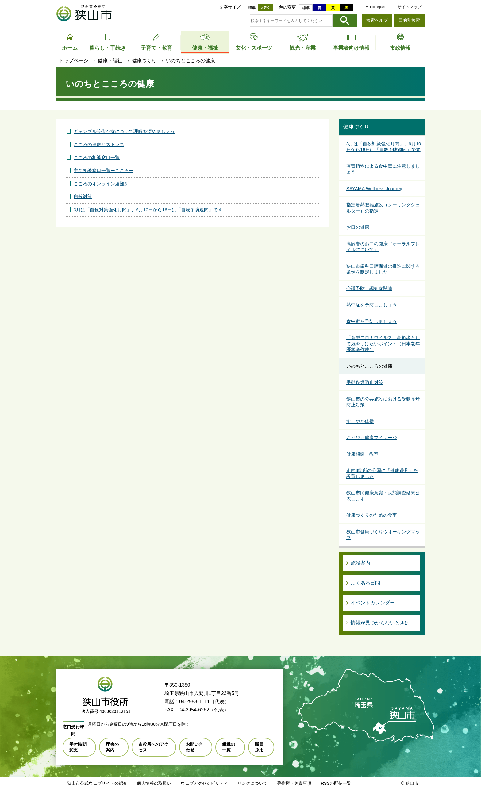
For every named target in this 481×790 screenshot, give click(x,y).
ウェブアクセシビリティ (204, 783)
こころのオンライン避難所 (101, 183)
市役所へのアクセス (153, 747)
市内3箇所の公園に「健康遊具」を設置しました (382, 473)
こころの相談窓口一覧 (97, 157)
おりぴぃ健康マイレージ (371, 437)
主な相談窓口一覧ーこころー (103, 170)
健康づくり (144, 60)
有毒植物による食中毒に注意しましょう (383, 169)
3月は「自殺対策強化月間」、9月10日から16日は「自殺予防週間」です (148, 209)
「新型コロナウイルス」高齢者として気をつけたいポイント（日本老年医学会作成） (383, 343)
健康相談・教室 (362, 454)
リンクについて (252, 783)
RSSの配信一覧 (336, 783)
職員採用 (259, 747)
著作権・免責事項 (294, 783)
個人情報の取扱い (154, 783)
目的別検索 (409, 20)
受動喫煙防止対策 (364, 382)
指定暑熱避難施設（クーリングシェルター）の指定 (383, 207)
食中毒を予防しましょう (371, 321)
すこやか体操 (360, 421)
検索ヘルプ (377, 20)
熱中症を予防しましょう (371, 304)
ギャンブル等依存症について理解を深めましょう (124, 131)
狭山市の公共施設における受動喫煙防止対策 (383, 402)
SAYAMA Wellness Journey (374, 188)
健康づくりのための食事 (371, 515)
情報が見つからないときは (380, 622)
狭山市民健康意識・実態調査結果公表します (383, 495)
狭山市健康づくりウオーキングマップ (383, 534)
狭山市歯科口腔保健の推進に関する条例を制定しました (383, 269)
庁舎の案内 (112, 747)
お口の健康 (357, 227)
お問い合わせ (194, 747)
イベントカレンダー (373, 602)
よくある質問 (365, 582)
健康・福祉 (110, 60)
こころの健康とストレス (99, 144)
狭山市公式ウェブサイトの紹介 (97, 783)
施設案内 (360, 563)
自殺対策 (83, 196)
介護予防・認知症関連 (369, 288)
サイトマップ (409, 7)
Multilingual (375, 7)
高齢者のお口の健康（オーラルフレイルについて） (383, 246)
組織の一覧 (228, 747)
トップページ (73, 60)
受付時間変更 (78, 747)
